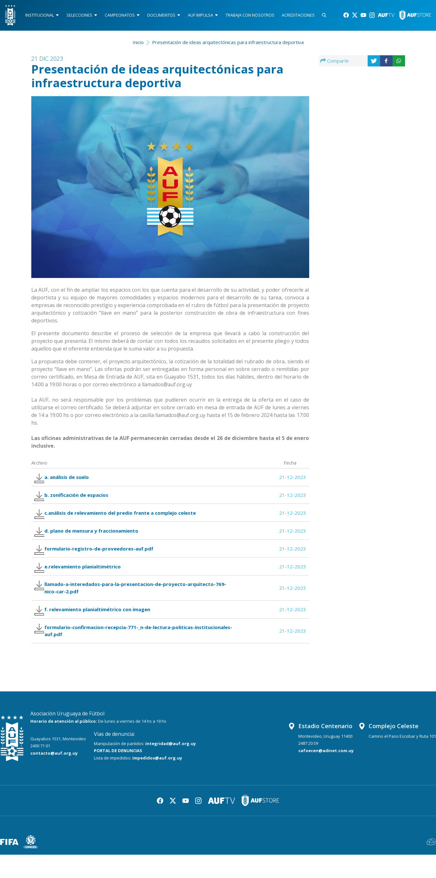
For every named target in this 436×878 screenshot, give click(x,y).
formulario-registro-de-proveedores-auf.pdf (96, 561)
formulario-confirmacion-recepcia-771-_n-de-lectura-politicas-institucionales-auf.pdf (117, 653)
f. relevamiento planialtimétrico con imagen (95, 629)
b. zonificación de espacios (74, 500)
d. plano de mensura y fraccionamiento (89, 540)
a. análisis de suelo (64, 479)
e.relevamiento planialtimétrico (80, 581)
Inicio (138, 43)
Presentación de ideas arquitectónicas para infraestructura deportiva (228, 43)
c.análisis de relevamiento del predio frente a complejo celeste (118, 520)
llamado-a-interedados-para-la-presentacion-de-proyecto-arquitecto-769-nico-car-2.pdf (133, 605)
